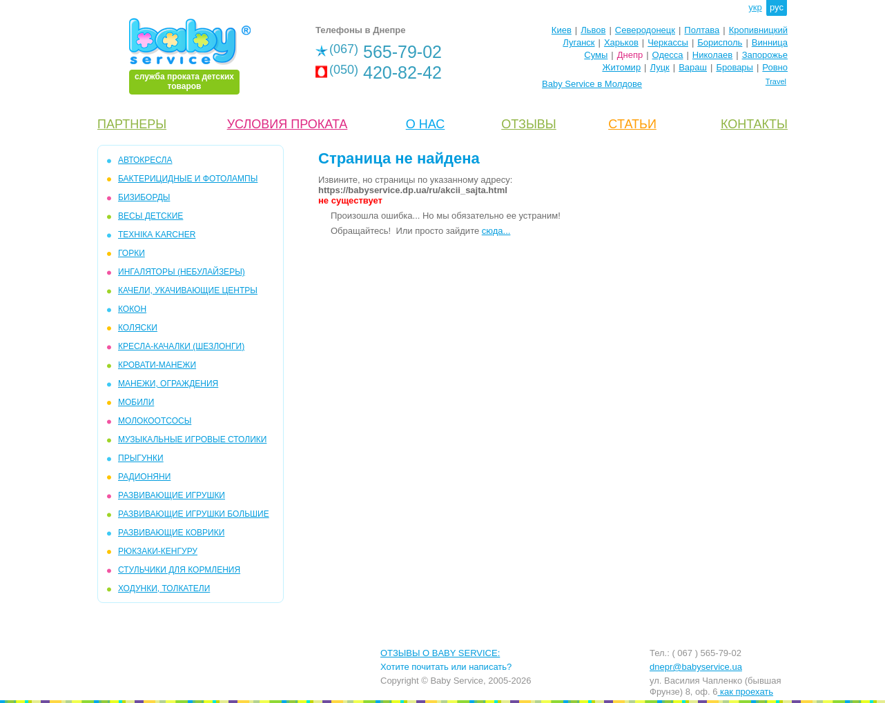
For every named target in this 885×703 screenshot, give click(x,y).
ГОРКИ (131, 253)
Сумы (595, 55)
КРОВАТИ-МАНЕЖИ (157, 365)
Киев (562, 30)
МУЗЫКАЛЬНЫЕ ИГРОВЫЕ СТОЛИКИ (192, 439)
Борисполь (719, 42)
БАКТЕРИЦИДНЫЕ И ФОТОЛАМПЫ (187, 179)
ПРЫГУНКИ (141, 458)
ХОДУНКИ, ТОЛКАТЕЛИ (164, 588)
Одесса (667, 55)
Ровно (775, 67)
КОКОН (132, 309)
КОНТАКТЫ (754, 124)
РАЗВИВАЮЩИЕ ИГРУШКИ (171, 495)
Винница (770, 42)
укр (754, 7)
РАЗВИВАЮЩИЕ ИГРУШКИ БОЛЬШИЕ (193, 514)
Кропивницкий (758, 30)
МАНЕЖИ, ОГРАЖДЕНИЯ (168, 383)
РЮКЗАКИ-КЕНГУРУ (157, 551)
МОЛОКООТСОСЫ (154, 421)
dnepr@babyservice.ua (696, 667)
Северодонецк (645, 30)
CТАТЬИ (632, 124)
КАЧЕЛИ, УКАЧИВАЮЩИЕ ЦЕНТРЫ (187, 290)
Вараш (693, 67)
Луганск (578, 42)
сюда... (496, 231)
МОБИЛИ (136, 402)
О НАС (425, 124)
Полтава (701, 30)
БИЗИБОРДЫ (144, 197)
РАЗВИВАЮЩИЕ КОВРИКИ (171, 532)
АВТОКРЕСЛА (145, 160)
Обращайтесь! (361, 231)
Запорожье (765, 55)
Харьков (621, 42)
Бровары (734, 67)
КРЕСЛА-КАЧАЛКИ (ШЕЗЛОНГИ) (181, 346)
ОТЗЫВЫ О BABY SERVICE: (440, 653)
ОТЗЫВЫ (528, 124)
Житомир (621, 67)
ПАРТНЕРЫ (131, 124)
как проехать (745, 691)
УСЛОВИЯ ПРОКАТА (287, 124)
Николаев (712, 55)
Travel (776, 81)
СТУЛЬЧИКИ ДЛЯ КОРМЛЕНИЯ (179, 570)
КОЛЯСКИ (137, 328)
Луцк (660, 67)
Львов (593, 30)
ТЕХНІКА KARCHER (156, 234)
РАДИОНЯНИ (144, 477)
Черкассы (668, 42)
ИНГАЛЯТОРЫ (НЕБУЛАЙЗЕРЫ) (181, 272)
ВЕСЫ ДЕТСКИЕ (150, 216)
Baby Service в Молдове (592, 84)
